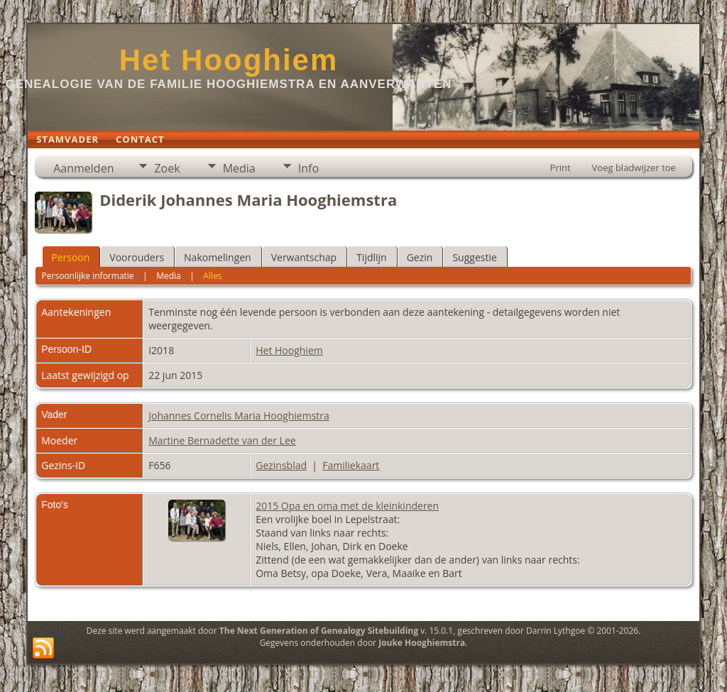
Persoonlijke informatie (88, 276)
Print (560, 167)
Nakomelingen (217, 257)
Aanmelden (83, 168)
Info (308, 168)
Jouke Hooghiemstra (421, 643)
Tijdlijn (371, 257)
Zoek (167, 168)
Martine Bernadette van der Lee (221, 440)
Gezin (420, 257)
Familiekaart (350, 465)
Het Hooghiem (229, 60)
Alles (212, 276)
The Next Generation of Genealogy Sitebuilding (318, 631)
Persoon (70, 257)
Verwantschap (304, 257)
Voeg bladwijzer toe (634, 167)
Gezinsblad (281, 465)
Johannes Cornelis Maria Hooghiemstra (238, 415)
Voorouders (136, 257)
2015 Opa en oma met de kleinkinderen (347, 505)
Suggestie (474, 257)
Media (239, 168)
